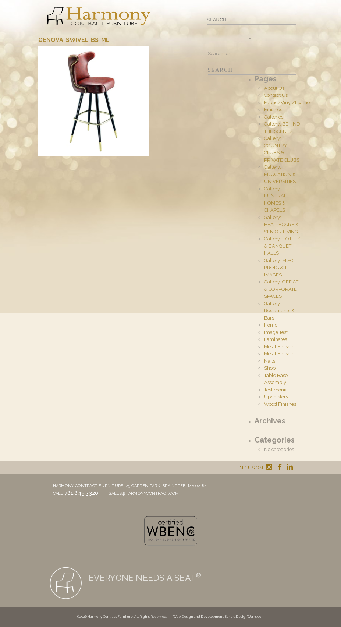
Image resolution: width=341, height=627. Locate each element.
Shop (270, 368)
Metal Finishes (279, 346)
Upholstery (276, 396)
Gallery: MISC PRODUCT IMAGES (278, 268)
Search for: (219, 53)
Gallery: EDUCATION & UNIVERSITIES (280, 174)
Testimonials (277, 389)
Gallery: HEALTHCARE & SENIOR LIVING (281, 225)
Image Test (276, 332)
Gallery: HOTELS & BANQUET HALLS (282, 246)
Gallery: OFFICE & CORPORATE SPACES (281, 289)
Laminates (275, 339)
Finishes (273, 109)
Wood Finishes (280, 404)
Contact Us (276, 95)
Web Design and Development (198, 617)
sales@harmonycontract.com (144, 493)
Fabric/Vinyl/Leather (288, 102)
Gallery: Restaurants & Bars (279, 311)
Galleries (273, 117)
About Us (274, 88)
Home (270, 325)
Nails (269, 361)
